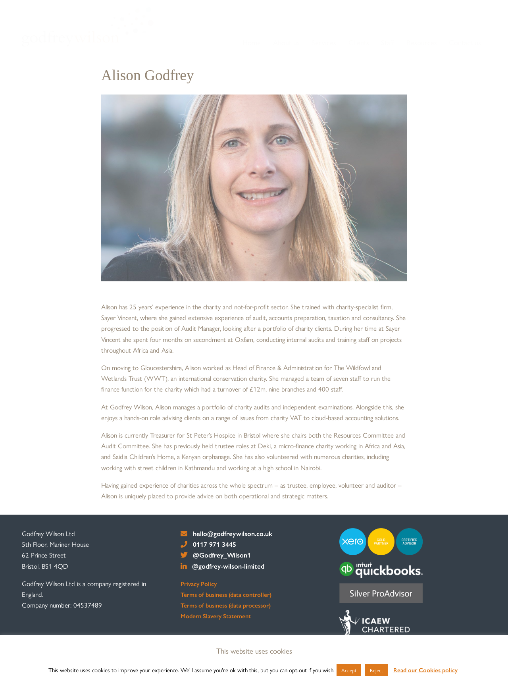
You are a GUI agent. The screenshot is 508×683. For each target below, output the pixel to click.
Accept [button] (348, 670)
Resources (421, 42)
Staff (387, 42)
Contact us (465, 42)
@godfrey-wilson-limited (222, 566)
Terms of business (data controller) (226, 594)
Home (251, 42)
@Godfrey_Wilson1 (216, 555)
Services (324, 42)
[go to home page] (88, 26)
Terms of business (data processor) (226, 605)
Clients (358, 42)
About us (286, 42)
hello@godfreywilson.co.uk (226, 533)
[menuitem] (252, 42)
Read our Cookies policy (425, 670)
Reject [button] (376, 670)
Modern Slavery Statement (216, 616)
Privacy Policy (199, 583)
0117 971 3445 (208, 544)
